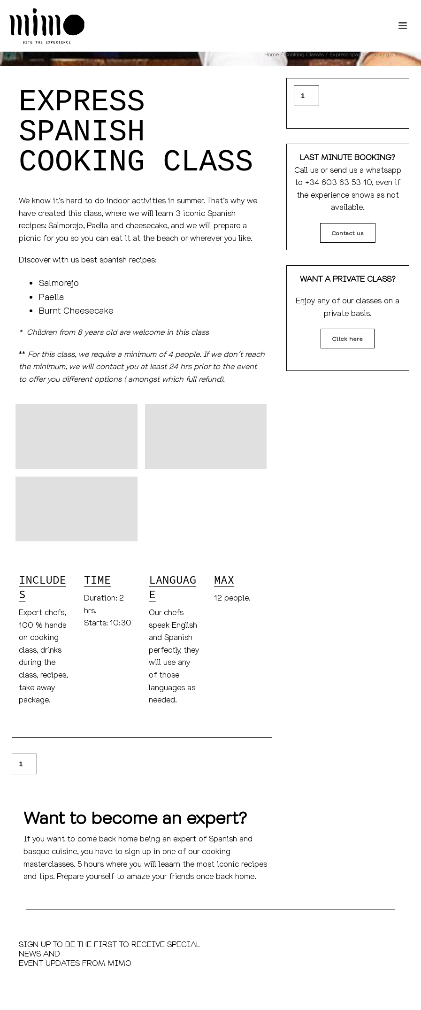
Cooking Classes (304, 54)
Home (271, 54)
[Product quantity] (24, 764)
